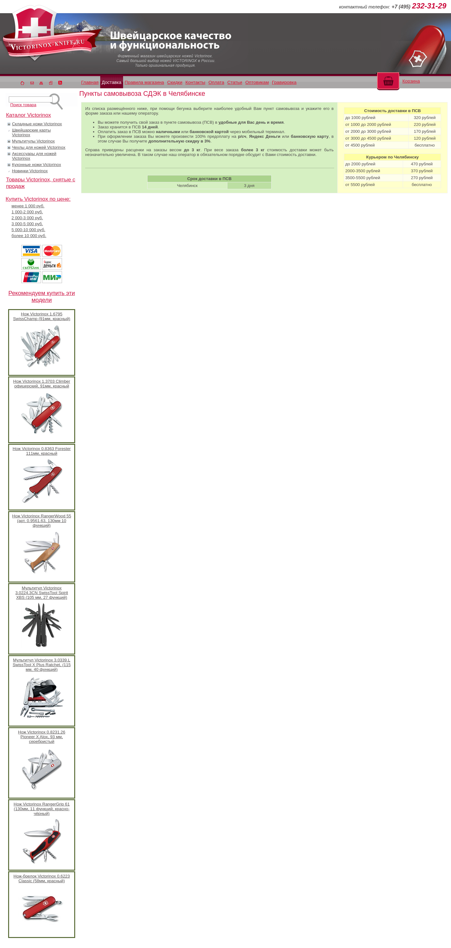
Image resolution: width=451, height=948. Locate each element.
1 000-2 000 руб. (27, 212)
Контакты (195, 82)
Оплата (216, 82)
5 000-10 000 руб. (28, 229)
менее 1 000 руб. (28, 206)
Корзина (411, 81)
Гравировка (284, 82)
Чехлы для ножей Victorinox (38, 147)
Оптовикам (257, 82)
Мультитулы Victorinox (33, 141)
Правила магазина (144, 82)
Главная (90, 82)
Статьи (234, 82)
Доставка (112, 82)
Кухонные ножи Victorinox (36, 164)
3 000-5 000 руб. (27, 223)
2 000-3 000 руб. (27, 217)
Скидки (174, 82)
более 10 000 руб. (29, 235)
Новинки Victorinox (30, 170)
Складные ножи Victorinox (37, 124)
